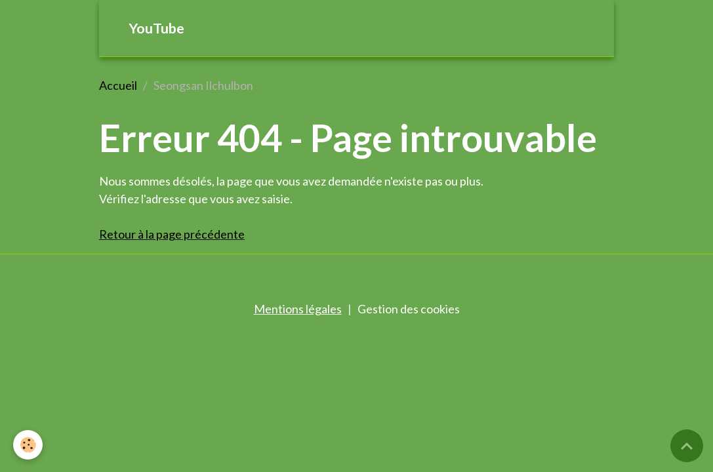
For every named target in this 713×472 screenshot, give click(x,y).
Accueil (118, 85)
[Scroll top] (686, 445)
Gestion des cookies (408, 309)
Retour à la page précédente (172, 234)
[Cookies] (28, 445)
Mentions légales (298, 309)
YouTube (156, 28)
